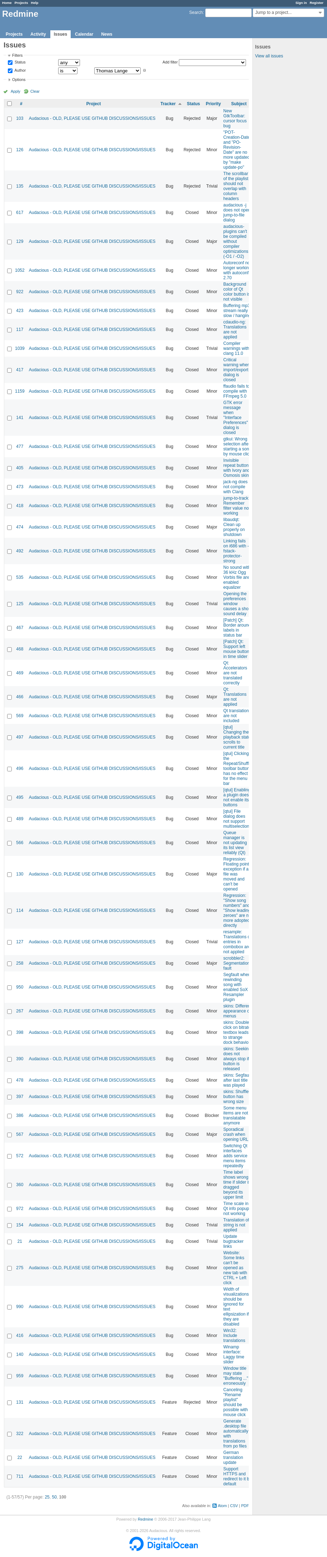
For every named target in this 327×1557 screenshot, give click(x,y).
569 (19, 715)
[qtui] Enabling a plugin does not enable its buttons (237, 797)
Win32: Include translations (234, 1335)
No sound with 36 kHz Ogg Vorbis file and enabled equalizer (237, 577)
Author (20, 70)
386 (19, 1115)
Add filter (170, 62)
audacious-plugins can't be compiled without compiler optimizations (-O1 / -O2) (235, 241)
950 (19, 987)
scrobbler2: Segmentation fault (236, 963)
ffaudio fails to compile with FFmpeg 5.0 (236, 391)
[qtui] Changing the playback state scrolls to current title (237, 737)
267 (19, 1011)
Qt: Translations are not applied (235, 697)
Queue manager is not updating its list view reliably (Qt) (235, 842)
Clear (35, 91)
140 (19, 1354)
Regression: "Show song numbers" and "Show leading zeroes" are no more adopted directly (237, 910)
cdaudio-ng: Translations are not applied (235, 330)
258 (19, 963)
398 (19, 1032)
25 (47, 1497)
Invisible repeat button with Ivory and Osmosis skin (236, 468)
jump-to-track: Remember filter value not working (236, 506)
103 (19, 118)
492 (19, 550)
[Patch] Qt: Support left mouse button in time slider (236, 649)
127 (19, 941)
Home (7, 3)
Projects (21, 3)
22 (19, 1457)
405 (19, 467)
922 (19, 291)
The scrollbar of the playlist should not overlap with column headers (235, 186)
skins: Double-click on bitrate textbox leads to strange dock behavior (237, 1032)
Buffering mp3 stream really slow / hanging (237, 310)
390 (19, 1058)
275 (19, 1267)
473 (19, 486)
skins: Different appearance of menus (237, 1011)
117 (19, 329)
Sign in (301, 3)
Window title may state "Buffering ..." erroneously (235, 1376)
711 (19, 1476)
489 (19, 818)
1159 (20, 391)
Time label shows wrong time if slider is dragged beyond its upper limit (237, 1185)
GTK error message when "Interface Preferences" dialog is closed (235, 417)
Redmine (145, 1519)
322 (19, 1433)
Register (316, 3)
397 (19, 1096)
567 (19, 1134)
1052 (20, 270)
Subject (238, 103)
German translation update (233, 1457)
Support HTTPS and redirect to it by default (237, 1476)
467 (19, 627)
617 (19, 212)
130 (19, 874)
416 (19, 1335)
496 (19, 768)
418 (19, 505)
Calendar (84, 34)
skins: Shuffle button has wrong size (236, 1096)
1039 (20, 348)
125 (19, 603)
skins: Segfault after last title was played (237, 1080)
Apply (15, 91)
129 (19, 241)
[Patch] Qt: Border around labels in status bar (237, 628)
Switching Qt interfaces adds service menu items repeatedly (235, 1155)
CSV (234, 1506)
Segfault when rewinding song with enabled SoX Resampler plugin (237, 987)
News (106, 34)
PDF (245, 1506)
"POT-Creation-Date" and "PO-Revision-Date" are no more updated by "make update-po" (237, 150)
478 (19, 1080)
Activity (38, 34)
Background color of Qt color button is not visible (236, 292)
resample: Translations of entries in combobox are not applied (237, 941)
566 (19, 842)
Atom (222, 1506)
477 (19, 446)
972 (19, 1208)
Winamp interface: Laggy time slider (234, 1354)
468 (19, 649)
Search (196, 12)
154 (19, 1224)
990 (19, 1306)
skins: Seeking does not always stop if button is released (237, 1058)
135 (19, 186)
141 (19, 417)
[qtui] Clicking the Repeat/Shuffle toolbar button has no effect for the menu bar (237, 768)
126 (19, 149)
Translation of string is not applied (236, 1224)
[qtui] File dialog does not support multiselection (236, 819)
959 (19, 1375)
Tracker (168, 103)
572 (19, 1155)
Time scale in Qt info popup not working (236, 1208)
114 (19, 910)
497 (19, 737)
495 (19, 797)
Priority (213, 103)
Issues (60, 34)
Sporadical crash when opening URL (235, 1134)
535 (19, 577)
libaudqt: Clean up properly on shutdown (234, 527)
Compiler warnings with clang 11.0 (236, 348)
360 (19, 1184)
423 (19, 310)
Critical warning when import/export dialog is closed (236, 369)
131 (19, 1402)
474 (19, 527)
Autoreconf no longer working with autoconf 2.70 (237, 270)
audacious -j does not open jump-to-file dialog (237, 213)
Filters (17, 55)
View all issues (269, 55)
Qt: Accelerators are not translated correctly (235, 672)
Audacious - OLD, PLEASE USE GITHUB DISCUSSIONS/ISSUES (92, 118)
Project (93, 103)
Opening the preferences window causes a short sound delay (237, 603)
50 (54, 1497)
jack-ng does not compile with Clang (235, 486)
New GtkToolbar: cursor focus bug (235, 118)
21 (19, 1241)
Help (35, 3)
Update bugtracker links (233, 1241)
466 (19, 696)
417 (19, 369)
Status (20, 62)
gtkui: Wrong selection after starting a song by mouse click (237, 446)
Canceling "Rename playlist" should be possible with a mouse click (237, 1402)
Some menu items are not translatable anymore (235, 1115)
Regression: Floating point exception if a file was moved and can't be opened (236, 874)
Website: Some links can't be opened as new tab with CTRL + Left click (235, 1267)
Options (18, 79)
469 (19, 672)
